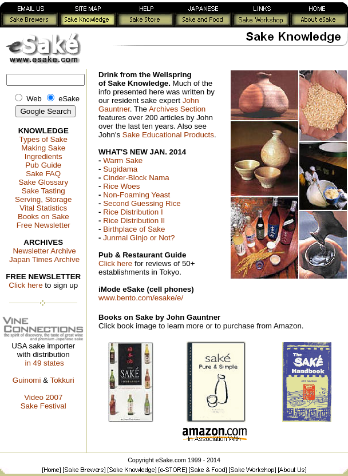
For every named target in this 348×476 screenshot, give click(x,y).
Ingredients (43, 156)
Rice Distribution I (133, 212)
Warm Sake (123, 160)
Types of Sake (43, 139)
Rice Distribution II (134, 220)
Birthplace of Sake (134, 229)
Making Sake (43, 148)
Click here (25, 285)
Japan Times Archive (44, 259)
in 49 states (44, 363)
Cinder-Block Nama (136, 177)
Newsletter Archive (44, 251)
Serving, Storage (43, 199)
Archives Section (177, 109)
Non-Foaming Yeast (136, 195)
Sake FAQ (43, 173)
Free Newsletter (43, 225)
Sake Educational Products (168, 134)
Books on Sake (43, 216)
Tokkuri (62, 380)
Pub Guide (43, 165)
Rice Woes (121, 186)
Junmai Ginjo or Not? (139, 237)
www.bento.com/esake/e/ (140, 297)
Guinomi (27, 380)
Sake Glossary (43, 182)
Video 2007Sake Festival (43, 401)
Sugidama (120, 169)
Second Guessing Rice (142, 203)
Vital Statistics (43, 208)
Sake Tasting (43, 191)
